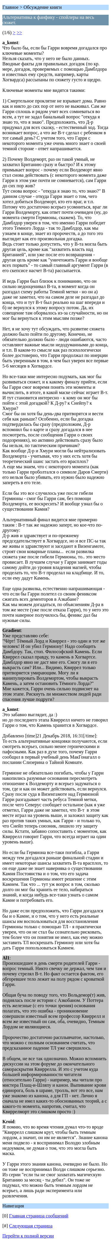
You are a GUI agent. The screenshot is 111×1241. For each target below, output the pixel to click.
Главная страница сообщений (38, 1215)
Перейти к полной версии (28, 1235)
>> (19, 32)
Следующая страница (31, 1225)
